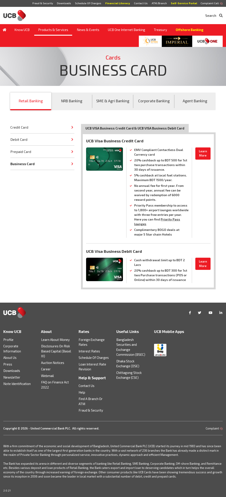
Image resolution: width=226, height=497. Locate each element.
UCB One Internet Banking (126, 30)
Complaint (214, 428)
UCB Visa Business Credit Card (114, 140)
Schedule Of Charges (87, 3)
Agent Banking (195, 101)
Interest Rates (89, 351)
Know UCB (21, 30)
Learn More (203, 153)
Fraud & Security (41, 3)
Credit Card (19, 127)
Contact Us (140, 3)
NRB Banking (71, 101)
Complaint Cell (212, 3)
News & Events (87, 30)
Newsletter (11, 377)
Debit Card (18, 139)
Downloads (63, 3)
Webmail (47, 376)
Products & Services (53, 30)
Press (7, 364)
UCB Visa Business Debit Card (114, 251)
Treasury (160, 30)
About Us (10, 358)
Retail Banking (31, 101)
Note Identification (17, 384)
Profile (8, 340)
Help (82, 392)
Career (46, 369)
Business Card (22, 164)
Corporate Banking (154, 101)
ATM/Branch (159, 3)
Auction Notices (52, 363)
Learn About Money (55, 340)
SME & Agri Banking (112, 101)
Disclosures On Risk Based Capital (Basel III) (56, 351)
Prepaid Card (20, 151)
